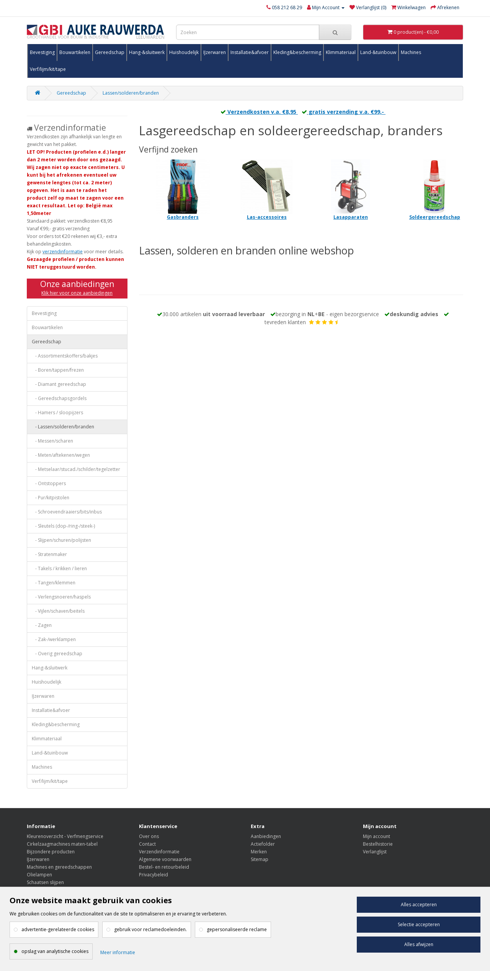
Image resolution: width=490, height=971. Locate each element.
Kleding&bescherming (297, 52)
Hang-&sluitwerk (147, 52)
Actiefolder (263, 844)
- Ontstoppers (49, 483)
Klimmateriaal (341, 52)
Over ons (149, 836)
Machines (411, 52)
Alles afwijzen (418, 944)
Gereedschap (109, 52)
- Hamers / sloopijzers (57, 412)
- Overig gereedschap (57, 653)
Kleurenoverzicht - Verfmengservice (65, 836)
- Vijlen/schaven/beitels (58, 611)
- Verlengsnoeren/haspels (61, 597)
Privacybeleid (153, 874)
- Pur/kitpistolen (50, 497)
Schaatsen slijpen (45, 882)
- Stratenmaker (49, 554)
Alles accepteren (419, 904)
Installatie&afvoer (249, 52)
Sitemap (259, 859)
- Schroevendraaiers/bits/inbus (67, 511)
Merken (259, 851)
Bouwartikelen (74, 52)
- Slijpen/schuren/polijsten (61, 540)
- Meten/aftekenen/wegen (61, 455)
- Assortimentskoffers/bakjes (65, 356)
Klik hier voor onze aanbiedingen (77, 293)
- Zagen (42, 625)
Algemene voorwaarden (165, 859)
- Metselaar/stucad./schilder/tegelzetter (76, 469)
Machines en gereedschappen (59, 867)
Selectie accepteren (419, 924)
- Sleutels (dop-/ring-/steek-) (63, 526)
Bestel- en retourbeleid (164, 867)
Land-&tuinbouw (378, 52)
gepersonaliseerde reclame (237, 929)
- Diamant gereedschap (59, 384)
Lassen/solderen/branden (131, 93)
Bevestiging (42, 52)
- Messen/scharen (52, 441)
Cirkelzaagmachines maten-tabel (62, 844)
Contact (147, 844)
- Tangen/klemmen (53, 582)
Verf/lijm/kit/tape (48, 69)
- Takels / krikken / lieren (59, 568)
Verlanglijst (375, 851)
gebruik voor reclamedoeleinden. (150, 929)
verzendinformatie (62, 251)
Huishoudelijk (184, 52)
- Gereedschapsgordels (59, 398)
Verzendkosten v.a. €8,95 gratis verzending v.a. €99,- (301, 111)
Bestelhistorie (378, 844)
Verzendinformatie (159, 851)
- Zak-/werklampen (54, 639)
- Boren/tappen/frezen (58, 370)
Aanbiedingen (266, 836)
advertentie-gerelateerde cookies (57, 929)
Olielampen (39, 874)
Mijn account (376, 836)
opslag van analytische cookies (54, 951)
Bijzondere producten (51, 851)
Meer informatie (117, 952)
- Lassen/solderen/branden (63, 426)
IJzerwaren (214, 52)
